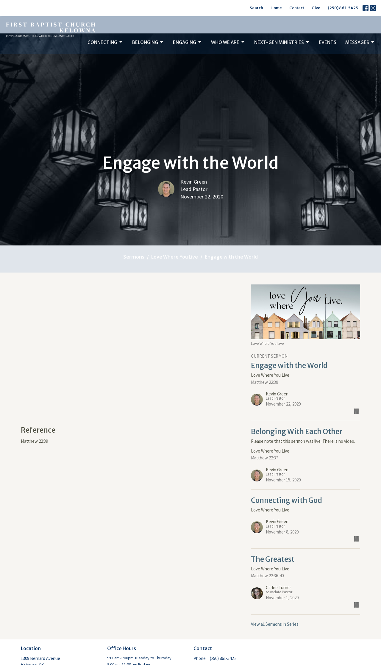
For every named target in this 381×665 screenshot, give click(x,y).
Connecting (105, 42)
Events (327, 42)
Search (256, 7)
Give (316, 7)
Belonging (148, 42)
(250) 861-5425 (343, 7)
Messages (360, 42)
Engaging (187, 42)
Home (276, 7)
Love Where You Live (174, 257)
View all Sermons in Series (275, 624)
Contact (296, 7)
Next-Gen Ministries (282, 42)
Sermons (133, 257)
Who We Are (228, 42)
